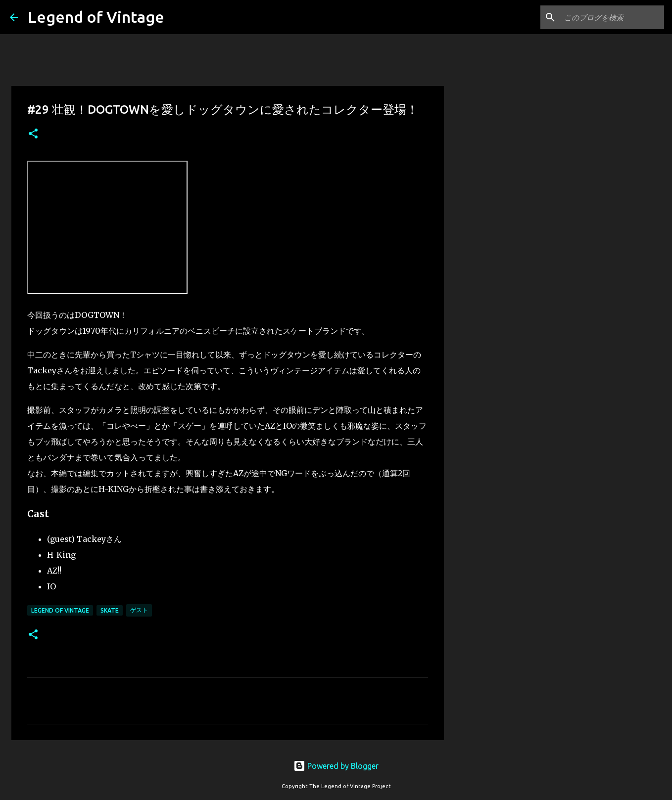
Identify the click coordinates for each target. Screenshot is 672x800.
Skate (109, 610)
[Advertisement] (494, 427)
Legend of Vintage (96, 17)
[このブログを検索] (612, 17)
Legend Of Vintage (60, 610)
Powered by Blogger (336, 765)
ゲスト (139, 610)
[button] (33, 134)
